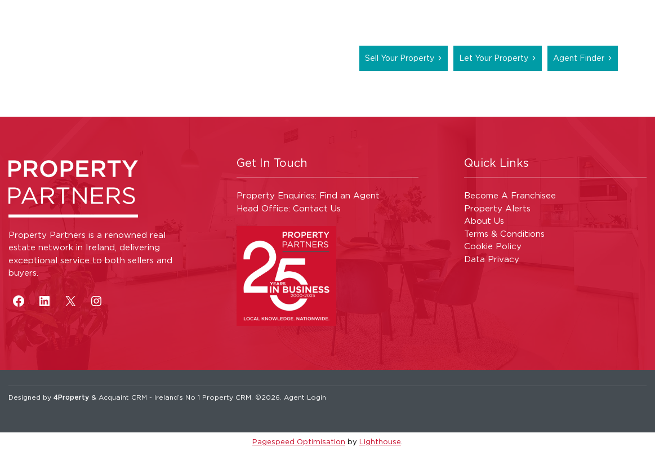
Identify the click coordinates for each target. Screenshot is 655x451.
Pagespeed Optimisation (298, 441)
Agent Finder (578, 58)
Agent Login (305, 397)
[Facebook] (18, 301)
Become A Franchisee (510, 195)
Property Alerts (497, 208)
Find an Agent (349, 195)
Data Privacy (491, 259)
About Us (484, 221)
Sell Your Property (399, 58)
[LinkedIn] (44, 301)
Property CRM (226, 397)
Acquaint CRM (123, 397)
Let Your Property (493, 58)
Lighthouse (380, 441)
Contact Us (317, 208)
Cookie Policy (493, 246)
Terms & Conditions (504, 233)
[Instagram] (96, 301)
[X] (70, 301)
